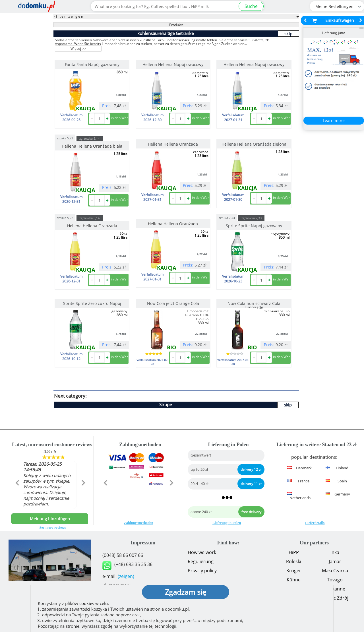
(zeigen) (126, 576)
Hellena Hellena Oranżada (173, 144)
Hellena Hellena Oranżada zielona (254, 144)
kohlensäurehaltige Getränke (165, 33)
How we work (202, 552)
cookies (86, 603)
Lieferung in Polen (226, 523)
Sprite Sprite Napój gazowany (254, 225)
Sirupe (165, 404)
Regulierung (201, 561)
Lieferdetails (315, 523)
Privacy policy (202, 570)
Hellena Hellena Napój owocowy (172, 64)
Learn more (334, 120)
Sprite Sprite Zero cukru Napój (92, 303)
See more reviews (53, 528)
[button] (17, 495)
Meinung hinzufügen (50, 518)
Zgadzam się (185, 592)
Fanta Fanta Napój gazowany (92, 64)
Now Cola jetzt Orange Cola (173, 303)
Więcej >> (78, 48)
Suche (251, 6)
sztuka (65, 138)
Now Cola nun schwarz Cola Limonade (254, 305)
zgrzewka (89, 138)
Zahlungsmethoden (139, 523)
